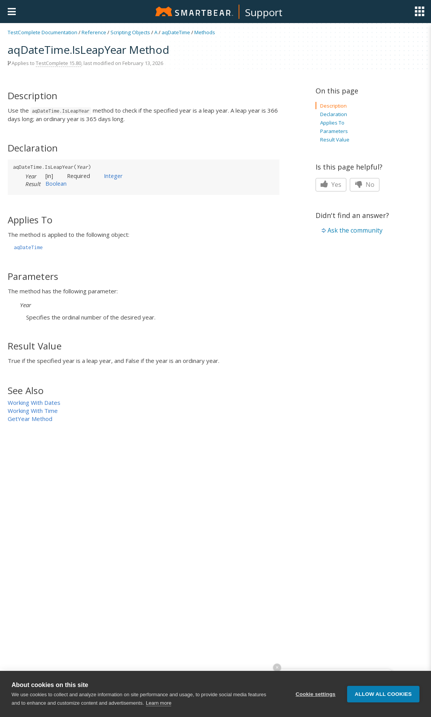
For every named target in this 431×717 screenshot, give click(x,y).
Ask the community (355, 230)
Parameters (334, 131)
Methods (204, 32)
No (364, 184)
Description (333, 105)
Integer (113, 176)
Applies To (332, 122)
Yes (331, 184)
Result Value (334, 139)
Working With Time (33, 410)
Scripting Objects (130, 32)
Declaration (333, 114)
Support (263, 12)
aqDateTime (176, 32)
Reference (94, 32)
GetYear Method (30, 419)
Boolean (56, 183)
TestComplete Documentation (42, 32)
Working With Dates (34, 402)
